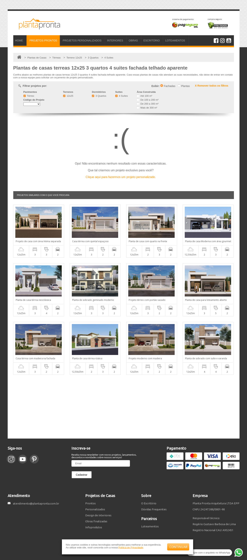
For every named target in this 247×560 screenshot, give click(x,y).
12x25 (68, 95)
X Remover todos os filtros (211, 85)
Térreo (28, 95)
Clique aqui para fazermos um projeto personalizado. (121, 177)
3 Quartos (99, 95)
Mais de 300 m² (147, 107)
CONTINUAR (178, 547)
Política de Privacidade (130, 547)
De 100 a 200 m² (147, 99)
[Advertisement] (123, 406)
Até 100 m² (144, 95)
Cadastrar (81, 474)
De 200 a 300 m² (147, 103)
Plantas (184, 86)
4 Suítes (121, 95)
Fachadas (167, 86)
